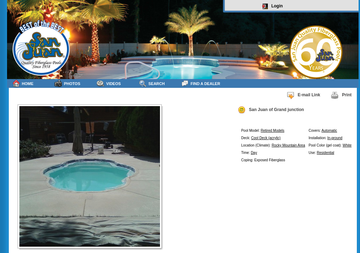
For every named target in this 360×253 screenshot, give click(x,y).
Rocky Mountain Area (288, 145)
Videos (109, 83)
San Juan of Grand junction (271, 110)
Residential (325, 153)
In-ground (334, 138)
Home (22, 83)
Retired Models (272, 130)
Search (152, 83)
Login (272, 6)
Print (341, 95)
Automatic (329, 130)
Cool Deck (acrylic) (266, 138)
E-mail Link (303, 95)
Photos (67, 83)
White (347, 145)
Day (254, 153)
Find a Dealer (200, 83)
